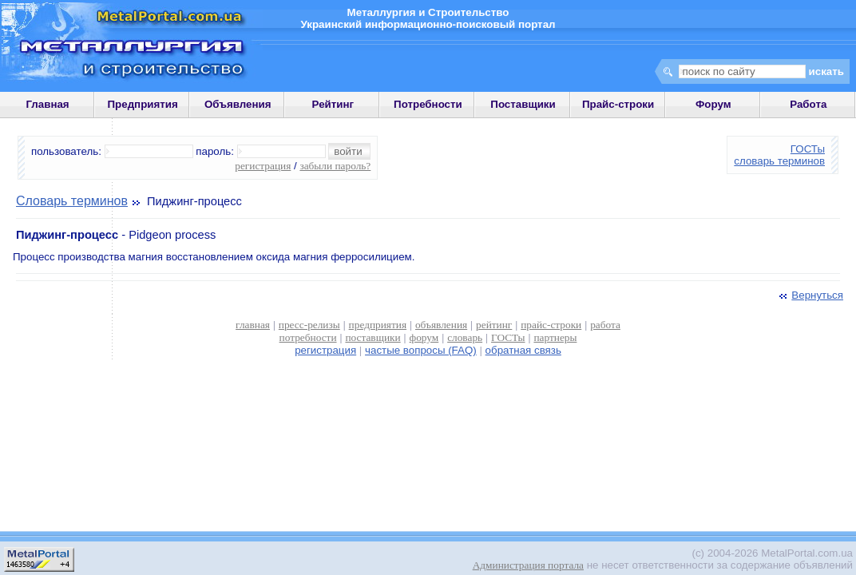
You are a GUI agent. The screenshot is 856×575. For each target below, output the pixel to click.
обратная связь (523, 350)
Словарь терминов (72, 201)
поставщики (372, 337)
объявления (441, 325)
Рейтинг (333, 104)
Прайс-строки (618, 104)
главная (253, 325)
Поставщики (522, 104)
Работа (808, 104)
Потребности (428, 104)
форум (424, 337)
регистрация (263, 166)
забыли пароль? (335, 166)
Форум (713, 104)
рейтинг (494, 325)
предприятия (377, 325)
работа (605, 325)
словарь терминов (779, 161)
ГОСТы (808, 149)
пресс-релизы (309, 325)
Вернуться (809, 295)
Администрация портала (528, 565)
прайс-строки (551, 325)
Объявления (237, 104)
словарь (464, 337)
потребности (308, 337)
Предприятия (143, 104)
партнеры (555, 337)
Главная (47, 104)
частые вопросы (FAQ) (421, 350)
